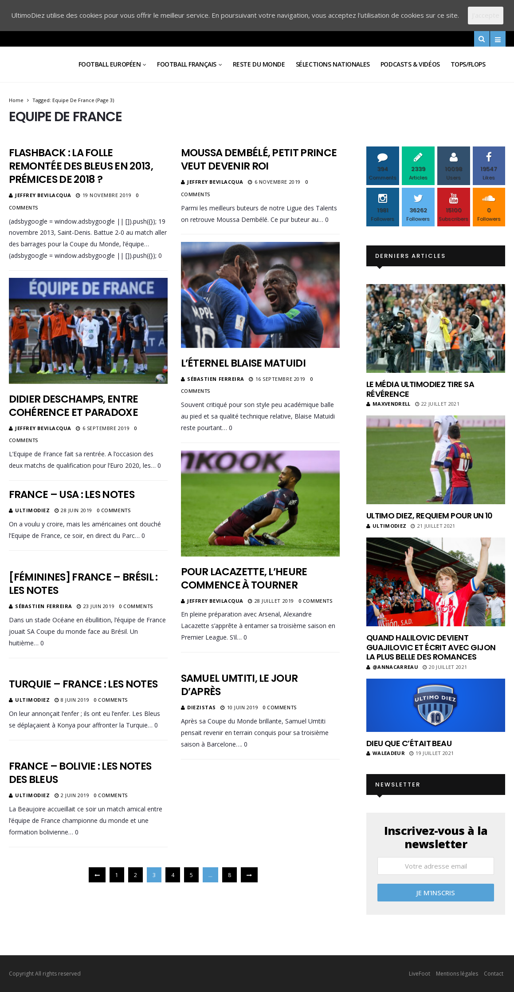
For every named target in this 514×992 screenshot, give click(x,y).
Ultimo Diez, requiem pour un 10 (429, 515)
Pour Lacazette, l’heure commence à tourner (244, 578)
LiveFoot (419, 973)
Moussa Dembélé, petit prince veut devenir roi (259, 159)
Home (16, 100)
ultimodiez (32, 510)
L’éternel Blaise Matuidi (243, 363)
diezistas (201, 707)
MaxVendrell (388, 403)
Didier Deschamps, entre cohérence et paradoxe (73, 405)
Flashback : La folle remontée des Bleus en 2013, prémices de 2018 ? (81, 166)
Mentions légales (457, 973)
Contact (493, 973)
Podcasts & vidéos (410, 64)
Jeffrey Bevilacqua (43, 195)
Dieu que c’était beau (409, 743)
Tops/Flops (468, 64)
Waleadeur (385, 753)
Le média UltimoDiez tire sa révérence (420, 389)
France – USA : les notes (71, 494)
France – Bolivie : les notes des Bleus (80, 772)
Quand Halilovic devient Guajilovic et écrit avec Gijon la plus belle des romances (431, 647)
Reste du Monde (259, 64)
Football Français (186, 64)
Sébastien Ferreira (215, 378)
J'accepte (485, 15)
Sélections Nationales (333, 64)
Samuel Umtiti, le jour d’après (239, 685)
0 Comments (315, 600)
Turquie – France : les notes (83, 684)
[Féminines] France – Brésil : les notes (83, 583)
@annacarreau (392, 667)
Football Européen (109, 64)
